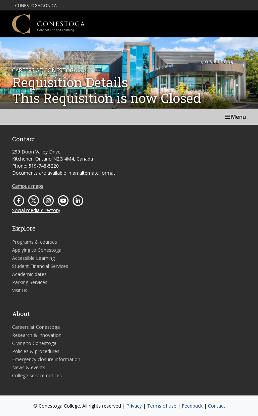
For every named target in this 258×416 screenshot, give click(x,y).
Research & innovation (36, 335)
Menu (235, 116)
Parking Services (29, 282)
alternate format (97, 173)
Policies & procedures (35, 351)
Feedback (192, 406)
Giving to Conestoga (34, 343)
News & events (28, 367)
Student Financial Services (40, 266)
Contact (216, 406)
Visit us (19, 290)
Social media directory (36, 210)
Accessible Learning (33, 258)
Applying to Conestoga (36, 250)
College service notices (37, 375)
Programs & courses (34, 242)
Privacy (134, 406)
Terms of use (161, 406)
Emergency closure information (46, 359)
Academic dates (29, 274)
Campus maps (27, 186)
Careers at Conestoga (36, 327)
